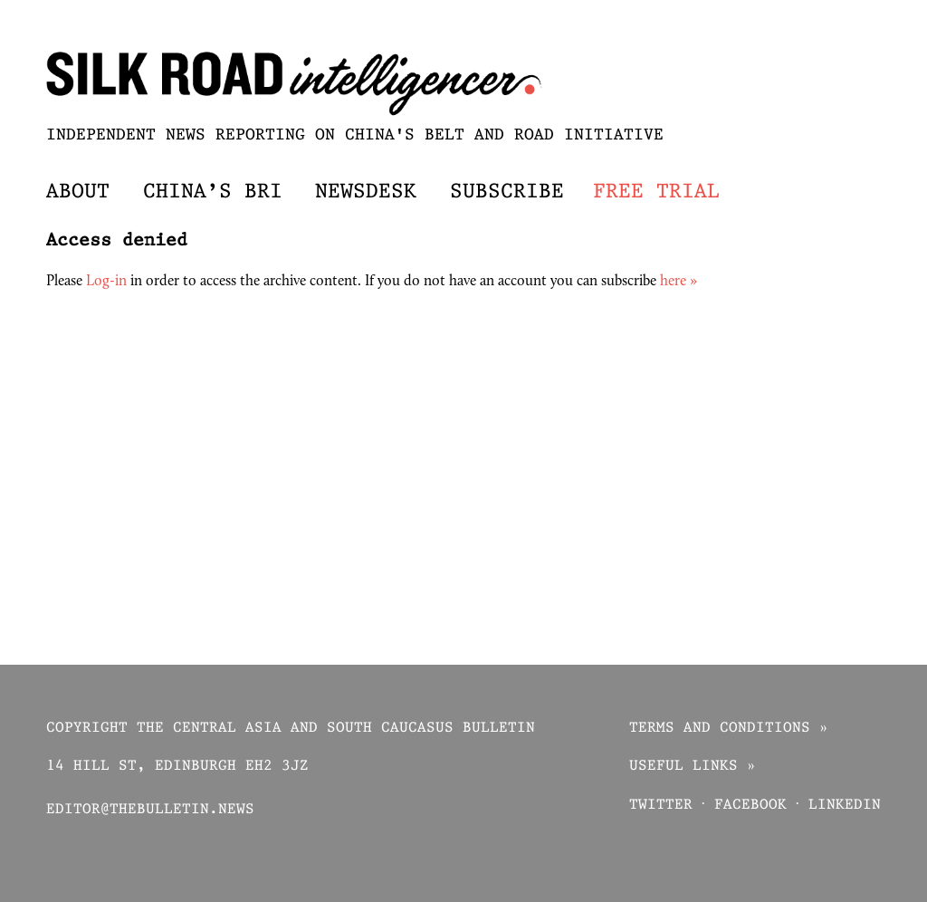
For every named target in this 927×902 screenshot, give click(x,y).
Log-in (106, 281)
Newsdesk (365, 192)
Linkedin (844, 805)
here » (678, 281)
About (78, 192)
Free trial (656, 192)
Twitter (661, 805)
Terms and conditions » (728, 728)
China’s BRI (212, 192)
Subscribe (507, 192)
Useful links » (692, 766)
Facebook (750, 805)
